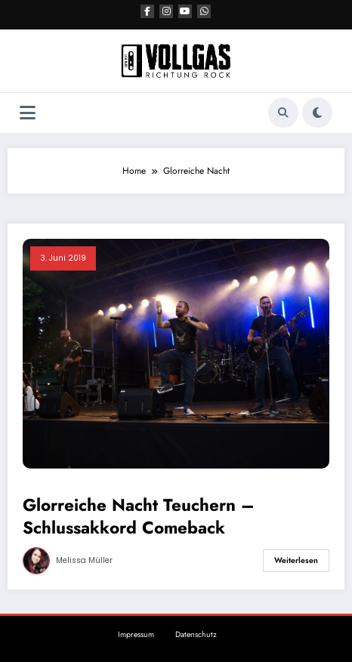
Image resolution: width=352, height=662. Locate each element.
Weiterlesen (296, 560)
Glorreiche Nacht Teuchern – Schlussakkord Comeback (139, 516)
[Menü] (28, 113)
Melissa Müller (84, 560)
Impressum (136, 634)
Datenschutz (196, 634)
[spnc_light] (317, 112)
